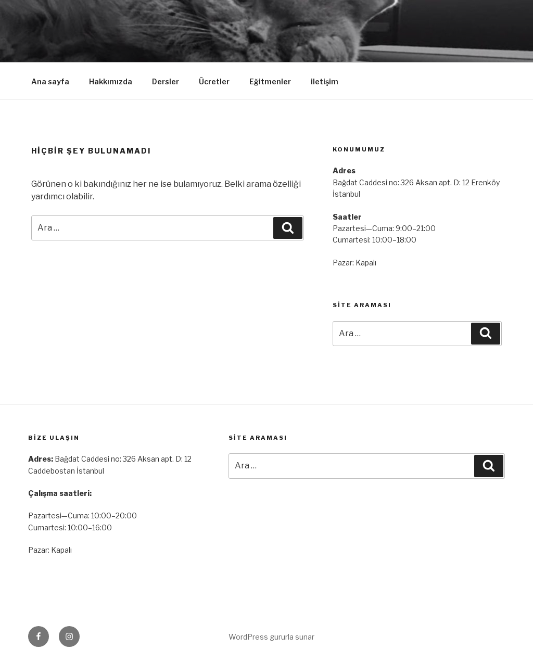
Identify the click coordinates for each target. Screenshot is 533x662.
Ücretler (214, 81)
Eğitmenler (270, 81)
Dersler (165, 81)
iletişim (324, 81)
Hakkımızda (110, 81)
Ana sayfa (50, 81)
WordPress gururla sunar (271, 636)
